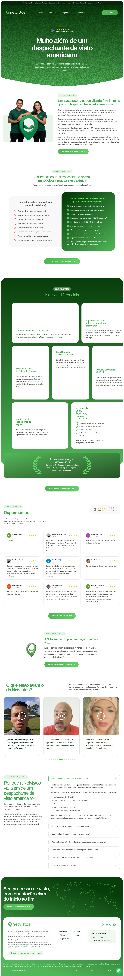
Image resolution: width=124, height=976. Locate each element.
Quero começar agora (62, 616)
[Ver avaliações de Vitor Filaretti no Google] (56, 561)
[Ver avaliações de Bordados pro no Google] (16, 535)
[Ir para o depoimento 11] (72, 759)
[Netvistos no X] (103, 924)
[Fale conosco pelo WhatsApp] (119, 971)
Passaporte (53, 13)
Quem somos (82, 13)
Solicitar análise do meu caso (62, 488)
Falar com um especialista (73, 151)
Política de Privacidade (97, 971)
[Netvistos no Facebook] (107, 924)
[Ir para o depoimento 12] (74, 759)
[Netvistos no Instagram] (110, 924)
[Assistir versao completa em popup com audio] (19, 726)
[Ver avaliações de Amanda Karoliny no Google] (95, 586)
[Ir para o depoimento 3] (53, 759)
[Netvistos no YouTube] (114, 924)
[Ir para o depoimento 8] (66, 759)
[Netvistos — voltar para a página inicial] (19, 924)
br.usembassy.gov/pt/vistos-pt (18, 944)
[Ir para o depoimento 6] (62, 759)
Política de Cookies (114, 971)
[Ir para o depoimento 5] (59, 759)
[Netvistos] (15, 13)
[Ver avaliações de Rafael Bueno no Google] (56, 586)
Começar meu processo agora (61, 664)
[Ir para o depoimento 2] (51, 759)
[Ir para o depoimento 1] (49, 759)
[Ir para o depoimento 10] (70, 759)
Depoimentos (67, 13)
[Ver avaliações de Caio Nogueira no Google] (16, 561)
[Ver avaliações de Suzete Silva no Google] (95, 561)
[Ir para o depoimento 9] (68, 759)
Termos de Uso (81, 971)
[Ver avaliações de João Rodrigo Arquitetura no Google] (56, 535)
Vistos (41, 13)
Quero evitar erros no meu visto (62, 261)
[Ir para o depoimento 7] (64, 759)
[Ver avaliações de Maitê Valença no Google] (16, 586)
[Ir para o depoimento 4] (55, 759)
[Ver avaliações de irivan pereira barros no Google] (95, 535)
